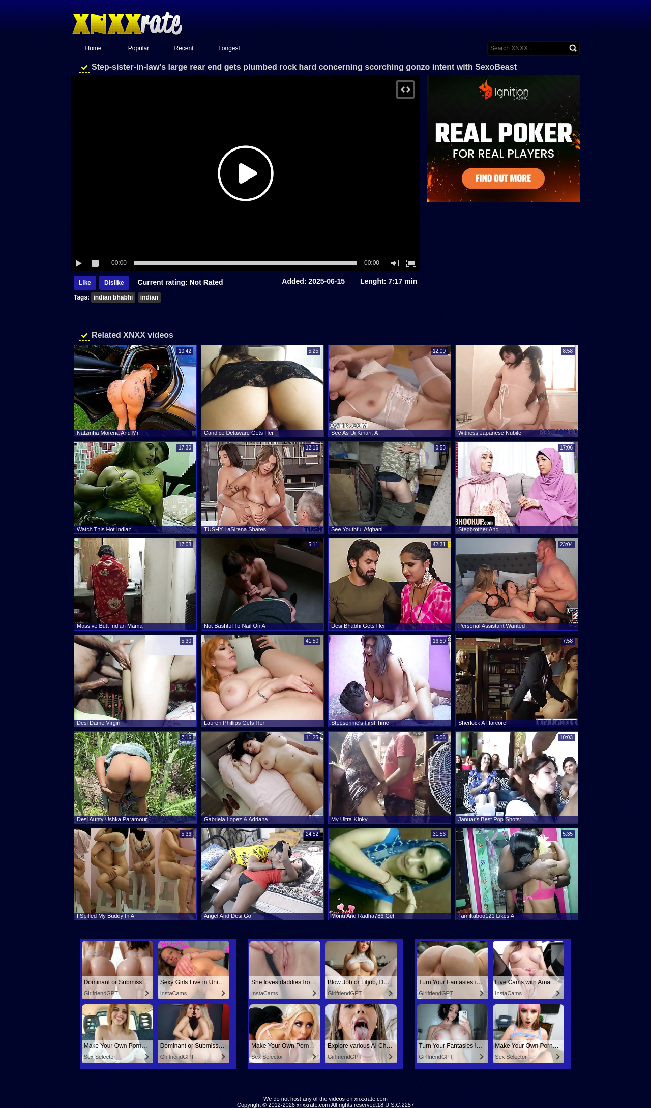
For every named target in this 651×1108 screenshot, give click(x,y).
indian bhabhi (113, 297)
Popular (138, 48)
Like (85, 282)
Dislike (114, 282)
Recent (183, 48)
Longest (229, 48)
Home (93, 48)
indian (149, 297)
